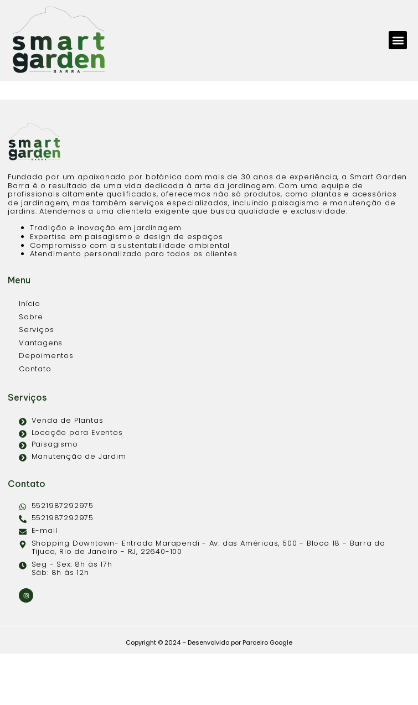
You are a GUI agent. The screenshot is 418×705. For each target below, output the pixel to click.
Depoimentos (46, 407)
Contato (35, 420)
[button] (398, 40)
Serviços (36, 381)
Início (29, 355)
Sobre (31, 368)
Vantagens (41, 394)
